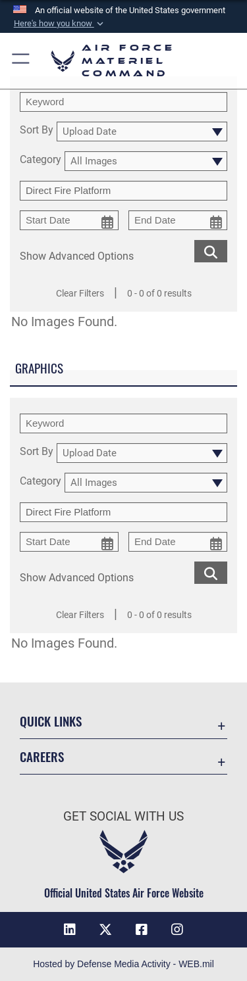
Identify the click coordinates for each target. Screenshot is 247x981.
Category (40, 160)
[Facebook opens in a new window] (141, 930)
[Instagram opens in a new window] (177, 930)
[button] (59, 23)
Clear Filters (80, 293)
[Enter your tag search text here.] (123, 191)
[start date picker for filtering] (69, 220)
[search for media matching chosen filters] (210, 250)
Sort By (36, 130)
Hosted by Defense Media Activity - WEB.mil (123, 964)
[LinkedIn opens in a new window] (70, 930)
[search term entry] (123, 102)
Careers (42, 756)
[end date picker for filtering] (177, 220)
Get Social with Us (123, 816)
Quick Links (51, 720)
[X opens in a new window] (105, 930)
